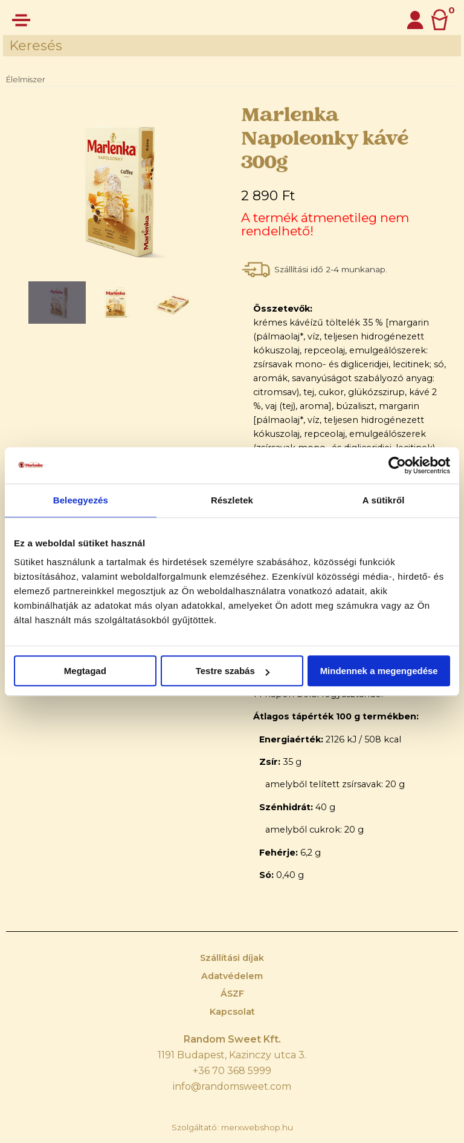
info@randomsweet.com (232, 1086)
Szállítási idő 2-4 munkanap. (332, 269)
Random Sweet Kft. (232, 1039)
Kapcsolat (232, 1011)
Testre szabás (232, 671)
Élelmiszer (25, 79)
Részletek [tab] (232, 500)
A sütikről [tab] (383, 500)
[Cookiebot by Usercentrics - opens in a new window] (397, 465)
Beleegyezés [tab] (80, 500)
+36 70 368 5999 (232, 1070)
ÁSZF (232, 993)
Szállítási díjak (232, 957)
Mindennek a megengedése (379, 671)
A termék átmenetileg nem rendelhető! (325, 224)
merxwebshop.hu (257, 1127)
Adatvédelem (232, 976)
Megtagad (85, 671)
